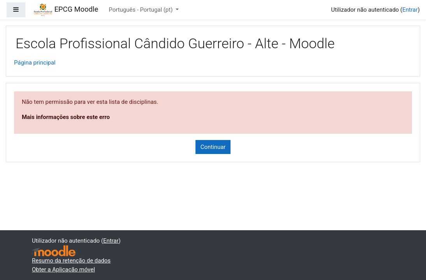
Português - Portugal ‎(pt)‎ (141, 9)
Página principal (35, 62)
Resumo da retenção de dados (71, 260)
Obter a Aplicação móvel (63, 269)
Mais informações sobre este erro (66, 117)
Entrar (410, 9)
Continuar (213, 147)
